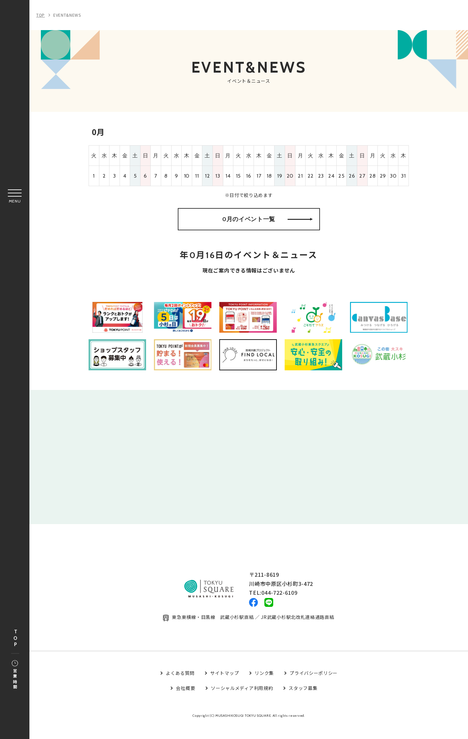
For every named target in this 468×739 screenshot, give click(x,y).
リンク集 (264, 687)
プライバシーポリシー (314, 687)
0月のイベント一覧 (267, 223)
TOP (15, 638)
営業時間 (15, 675)
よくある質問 (180, 687)
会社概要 (185, 702)
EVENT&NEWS (67, 15)
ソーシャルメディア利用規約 (242, 702)
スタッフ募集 (303, 702)
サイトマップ (224, 687)
